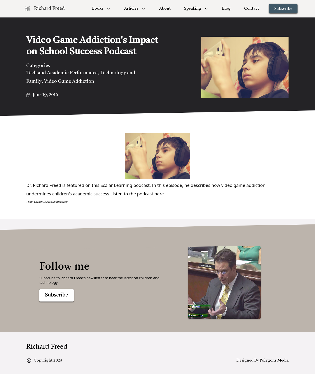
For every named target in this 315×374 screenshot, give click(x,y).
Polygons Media (274, 360)
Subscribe (283, 9)
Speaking (192, 8)
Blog (226, 8)
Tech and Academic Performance (62, 73)
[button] (101, 8)
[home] (44, 8)
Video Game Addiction (69, 81)
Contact (251, 8)
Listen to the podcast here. (137, 194)
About (165, 8)
